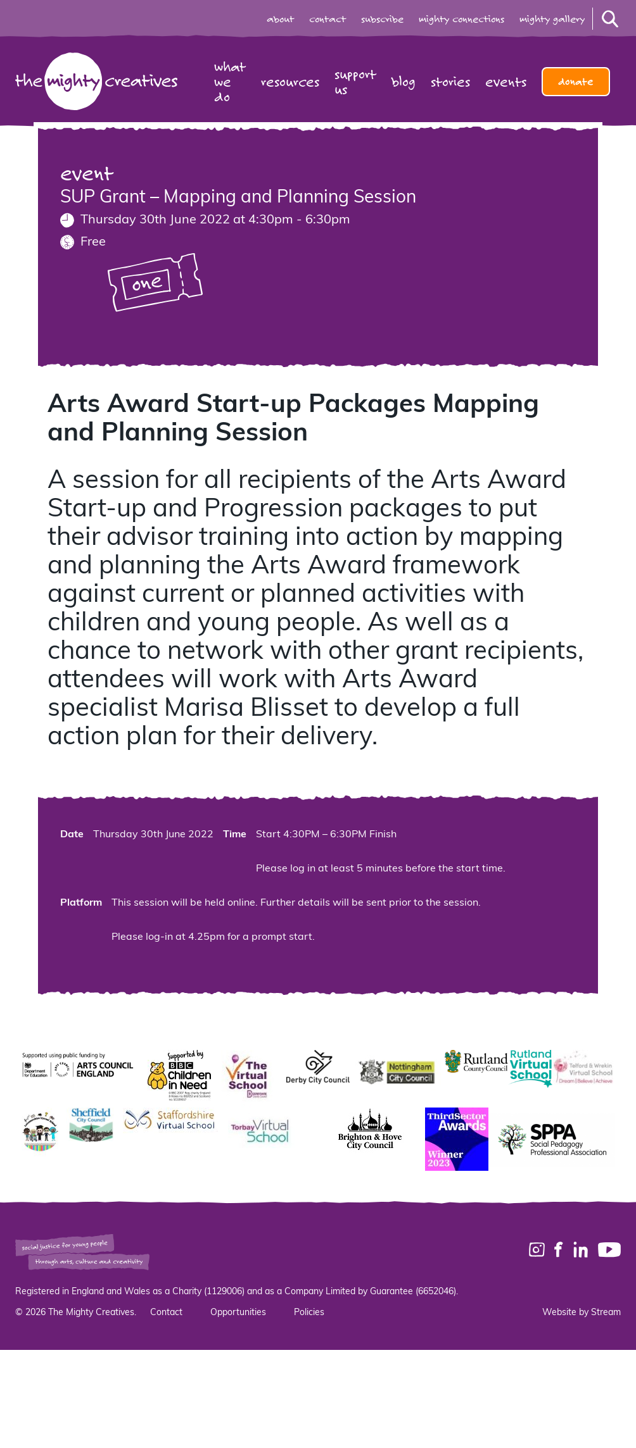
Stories (450, 81)
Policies (309, 1313)
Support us (355, 81)
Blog (403, 81)
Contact (166, 1313)
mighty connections (461, 19)
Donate (576, 81)
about (280, 19)
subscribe (382, 19)
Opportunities (238, 1313)
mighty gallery (552, 19)
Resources (290, 81)
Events (505, 81)
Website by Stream (581, 1313)
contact (327, 19)
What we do (230, 81)
